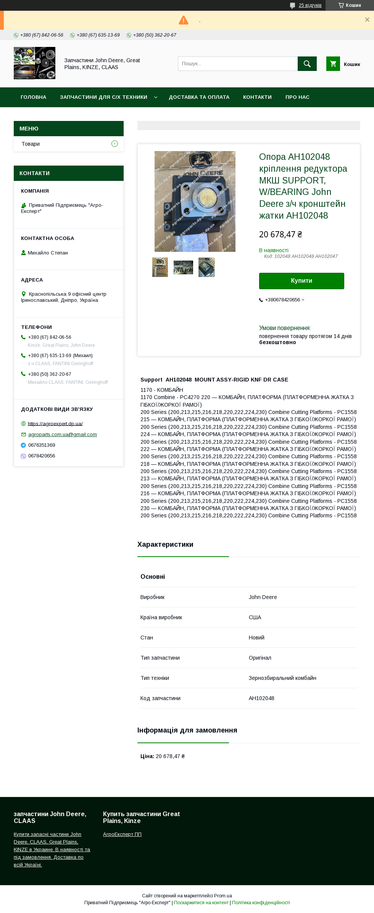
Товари (30, 144)
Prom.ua (223, 896)
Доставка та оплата (199, 97)
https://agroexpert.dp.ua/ (55, 423)
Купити (302, 280)
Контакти (257, 97)
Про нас (297, 97)
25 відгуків (310, 5)
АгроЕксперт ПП (122, 834)
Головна (33, 97)
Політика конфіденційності (261, 902)
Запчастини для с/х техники (103, 97)
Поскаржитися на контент (201, 902)
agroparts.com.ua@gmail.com (62, 434)
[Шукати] (307, 63)
